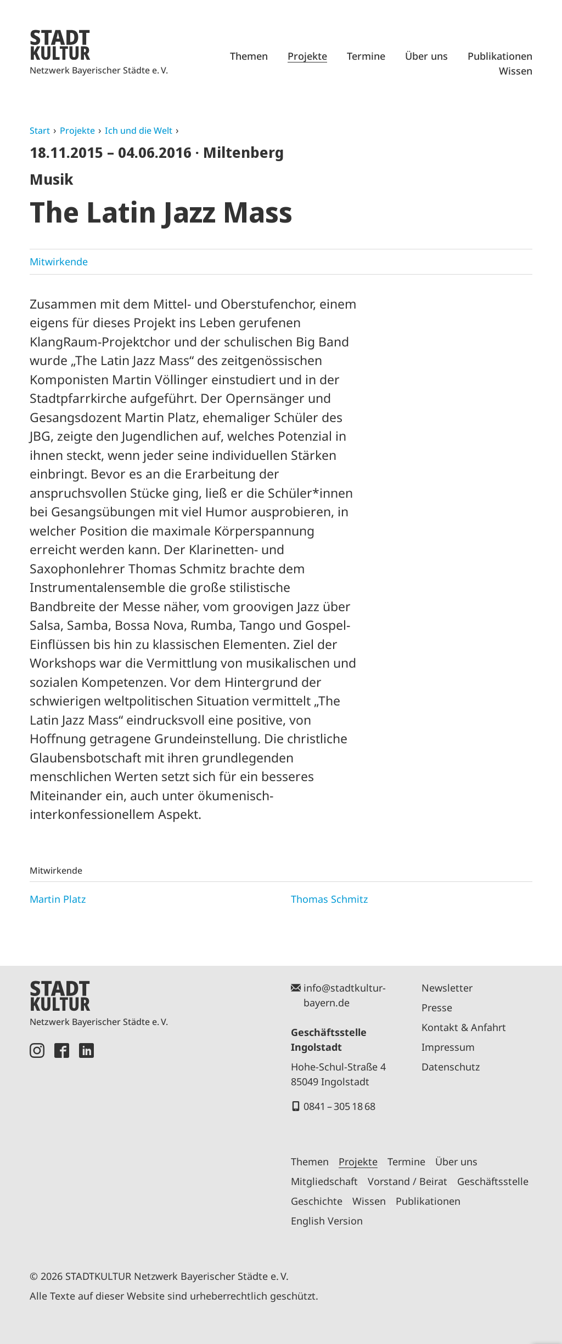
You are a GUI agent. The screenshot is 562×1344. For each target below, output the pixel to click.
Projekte (307, 55)
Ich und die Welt (138, 130)
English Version (327, 1220)
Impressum (448, 1046)
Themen (249, 55)
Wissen (515, 70)
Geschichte (316, 1201)
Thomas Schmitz (329, 899)
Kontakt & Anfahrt (464, 1027)
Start (40, 130)
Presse (437, 1007)
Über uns (426, 55)
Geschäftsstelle (493, 1181)
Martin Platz (58, 899)
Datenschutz (451, 1066)
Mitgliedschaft (324, 1181)
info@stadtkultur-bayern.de (345, 995)
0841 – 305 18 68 (339, 1106)
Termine (366, 55)
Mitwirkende (59, 261)
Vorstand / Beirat (407, 1181)
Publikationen (500, 55)
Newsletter (447, 987)
